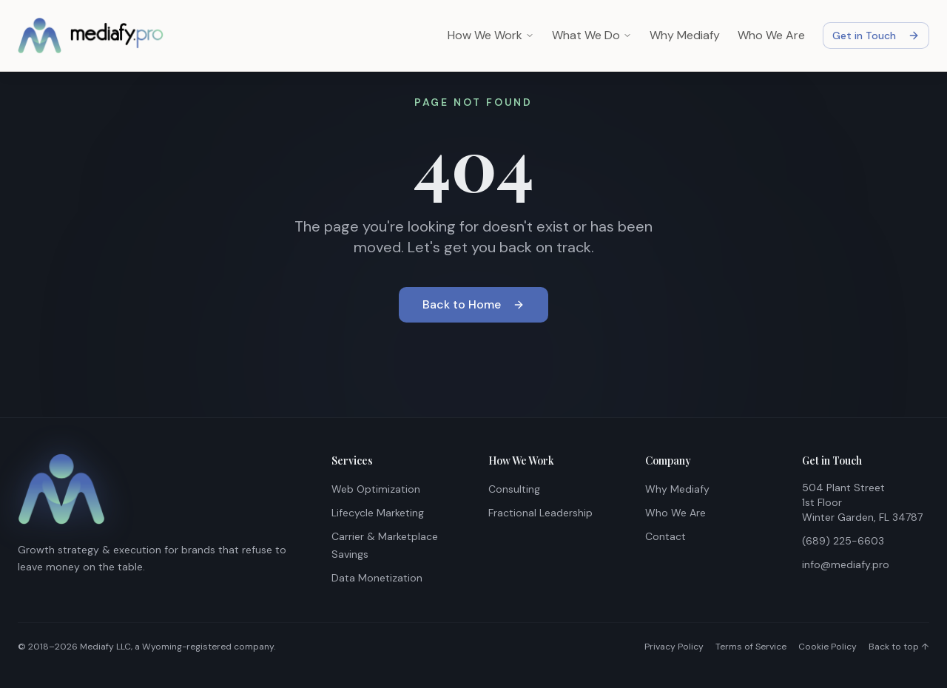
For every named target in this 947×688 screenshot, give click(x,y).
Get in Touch (876, 35)
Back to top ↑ (899, 646)
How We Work (491, 35)
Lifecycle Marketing (377, 512)
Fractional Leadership (540, 512)
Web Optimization (375, 489)
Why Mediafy (685, 35)
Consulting (514, 489)
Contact (665, 536)
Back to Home (473, 305)
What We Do (592, 35)
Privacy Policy (674, 646)
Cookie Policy (827, 646)
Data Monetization (376, 577)
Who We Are (771, 35)
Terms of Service (750, 646)
